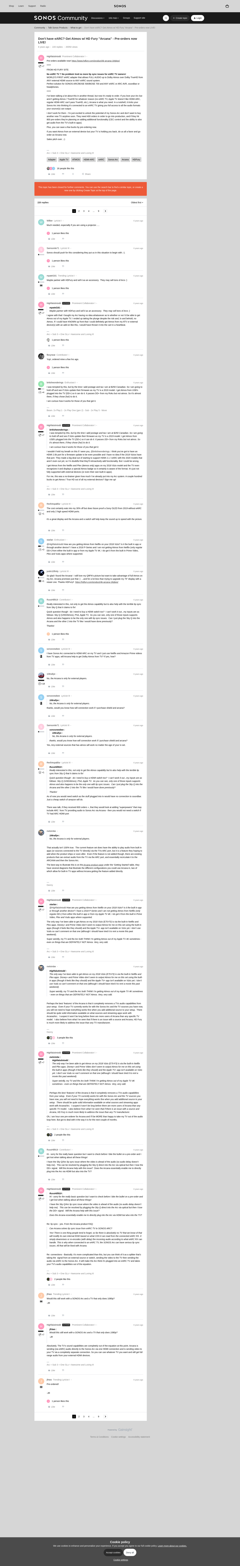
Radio (43, 6)
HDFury (136, 159)
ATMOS (76, 159)
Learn (21, 6)
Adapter (52, 159)
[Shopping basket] (227, 6)
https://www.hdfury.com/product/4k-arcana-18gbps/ (96, 61)
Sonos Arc (113, 159)
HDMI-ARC (89, 159)
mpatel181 (52, 275)
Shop (11, 6)
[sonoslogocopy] (120, 6)
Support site (139, 18)
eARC (101, 159)
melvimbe (51, 831)
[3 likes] (60, 1037)
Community (39, 27)
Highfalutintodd (54, 56)
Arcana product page (93, 865)
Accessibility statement (139, 1437)
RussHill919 (52, 599)
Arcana (125, 159)
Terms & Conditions (99, 1437)
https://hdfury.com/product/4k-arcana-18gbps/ (96, 582)
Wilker (50, 220)
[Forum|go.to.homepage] (61, 18)
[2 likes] (58, 1134)
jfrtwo (49, 1294)
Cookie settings (118, 1437)
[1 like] (58, 233)
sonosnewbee (53, 649)
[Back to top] (234, 1432)
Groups (126, 18)
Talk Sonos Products (58, 27)
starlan (50, 540)
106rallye (51, 674)
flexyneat (51, 355)
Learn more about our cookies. (172, 1546)
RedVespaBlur (53, 504)
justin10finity (52, 571)
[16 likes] (60, 168)
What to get (75, 27)
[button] (180, 18)
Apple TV (64, 159)
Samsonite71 (53, 248)
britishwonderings (55, 382)
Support (32, 6)
